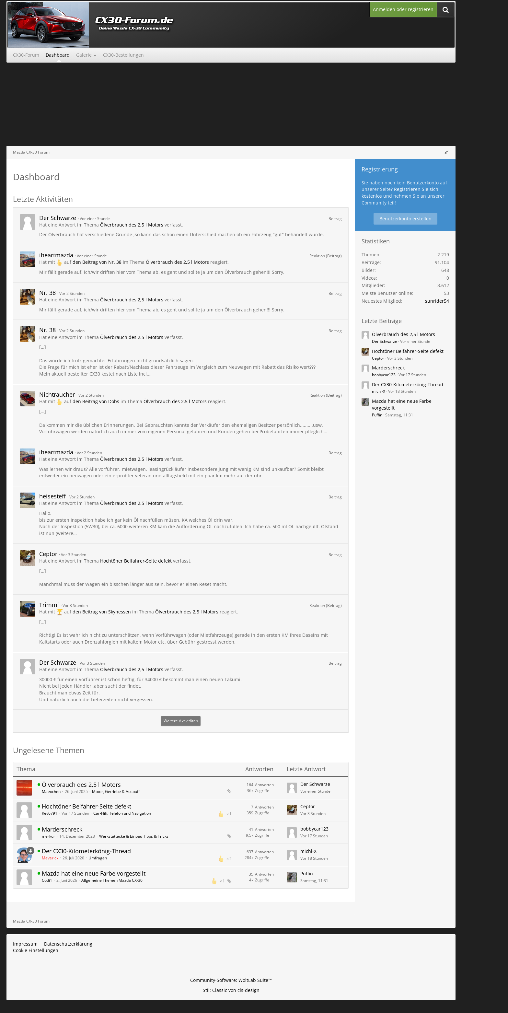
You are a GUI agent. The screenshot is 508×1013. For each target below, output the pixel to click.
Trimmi (49, 605)
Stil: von (231, 990)
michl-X (308, 851)
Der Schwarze (57, 218)
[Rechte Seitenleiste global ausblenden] (446, 152)
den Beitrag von (97, 262)
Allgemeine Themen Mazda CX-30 (112, 880)
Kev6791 (49, 813)
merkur (48, 836)
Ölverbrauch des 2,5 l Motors (131, 225)
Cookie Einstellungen (35, 950)
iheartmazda (56, 255)
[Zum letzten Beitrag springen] (292, 788)
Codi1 (47, 880)
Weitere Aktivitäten (181, 721)
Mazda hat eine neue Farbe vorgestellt (93, 873)
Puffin (306, 873)
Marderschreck (62, 829)
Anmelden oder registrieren (403, 9)
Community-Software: (231, 980)
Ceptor (48, 554)
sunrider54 (437, 301)
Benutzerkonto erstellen (405, 218)
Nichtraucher (57, 394)
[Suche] (445, 9)
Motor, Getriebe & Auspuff (116, 791)
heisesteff (52, 496)
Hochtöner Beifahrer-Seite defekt (136, 561)
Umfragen (97, 858)
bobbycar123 (314, 829)
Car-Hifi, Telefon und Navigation (122, 813)
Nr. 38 (47, 293)
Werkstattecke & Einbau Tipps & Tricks (133, 836)
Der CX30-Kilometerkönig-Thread (86, 851)
